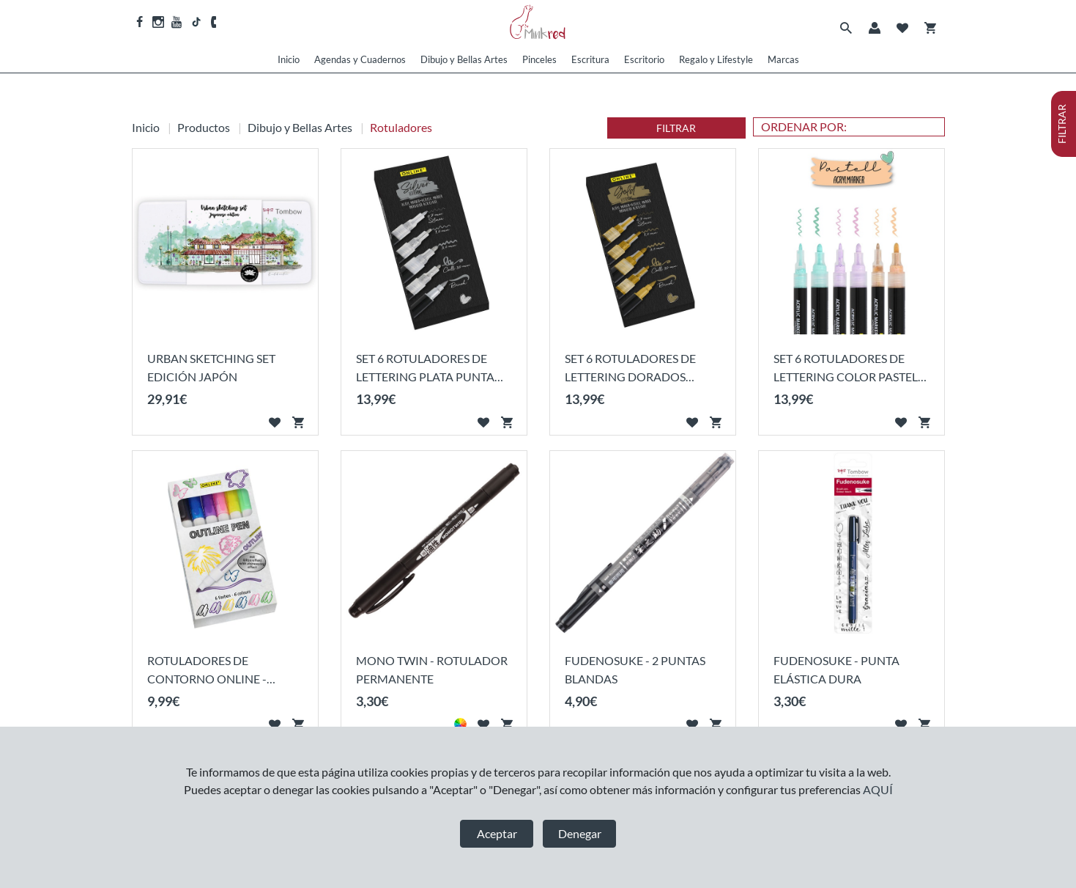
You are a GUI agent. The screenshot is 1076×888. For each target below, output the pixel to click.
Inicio (289, 59)
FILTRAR (676, 128)
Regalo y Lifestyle (716, 59)
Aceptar (497, 833)
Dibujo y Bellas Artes (464, 59)
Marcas (783, 59)
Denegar (579, 833)
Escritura (590, 59)
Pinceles (539, 59)
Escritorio (644, 59)
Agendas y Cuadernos (360, 59)
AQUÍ (878, 789)
